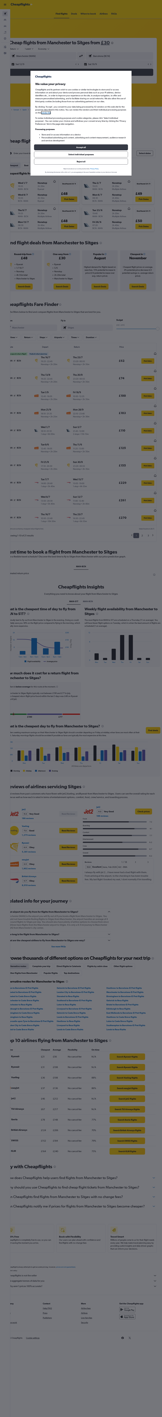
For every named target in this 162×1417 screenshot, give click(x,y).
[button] (81, 147)
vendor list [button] (46, 113)
